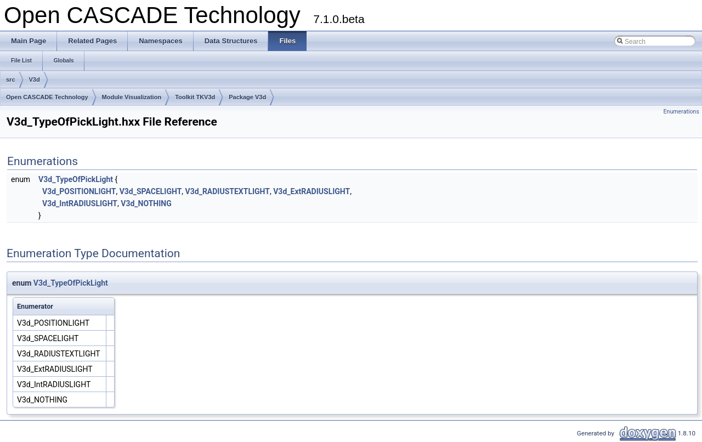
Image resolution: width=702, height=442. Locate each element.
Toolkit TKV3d (195, 97)
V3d (34, 79)
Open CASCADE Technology (47, 97)
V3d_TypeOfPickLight (75, 179)
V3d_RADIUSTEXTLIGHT (227, 191)
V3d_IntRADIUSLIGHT (79, 203)
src (10, 79)
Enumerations (681, 111)
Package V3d (247, 97)
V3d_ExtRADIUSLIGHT (311, 191)
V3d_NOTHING (146, 203)
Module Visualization (132, 97)
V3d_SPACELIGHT (151, 191)
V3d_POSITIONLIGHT (79, 191)
